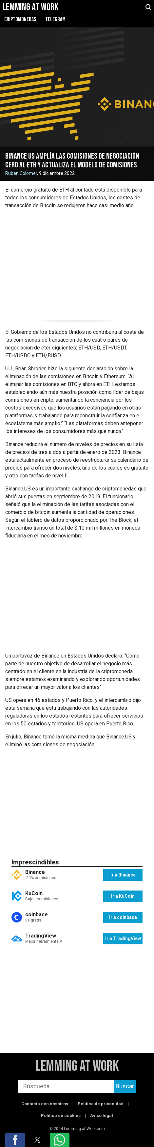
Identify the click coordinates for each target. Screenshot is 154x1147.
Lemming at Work (77, 1066)
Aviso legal (101, 1115)
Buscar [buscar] (125, 1086)
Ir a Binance (123, 874)
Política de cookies (61, 1115)
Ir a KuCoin (123, 896)
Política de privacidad (101, 1103)
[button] (15, 1140)
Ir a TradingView (123, 938)
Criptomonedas (20, 19)
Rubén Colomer (21, 173)
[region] (77, 264)
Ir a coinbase (123, 917)
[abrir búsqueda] (148, 7)
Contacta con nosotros (44, 1103)
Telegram (55, 19)
